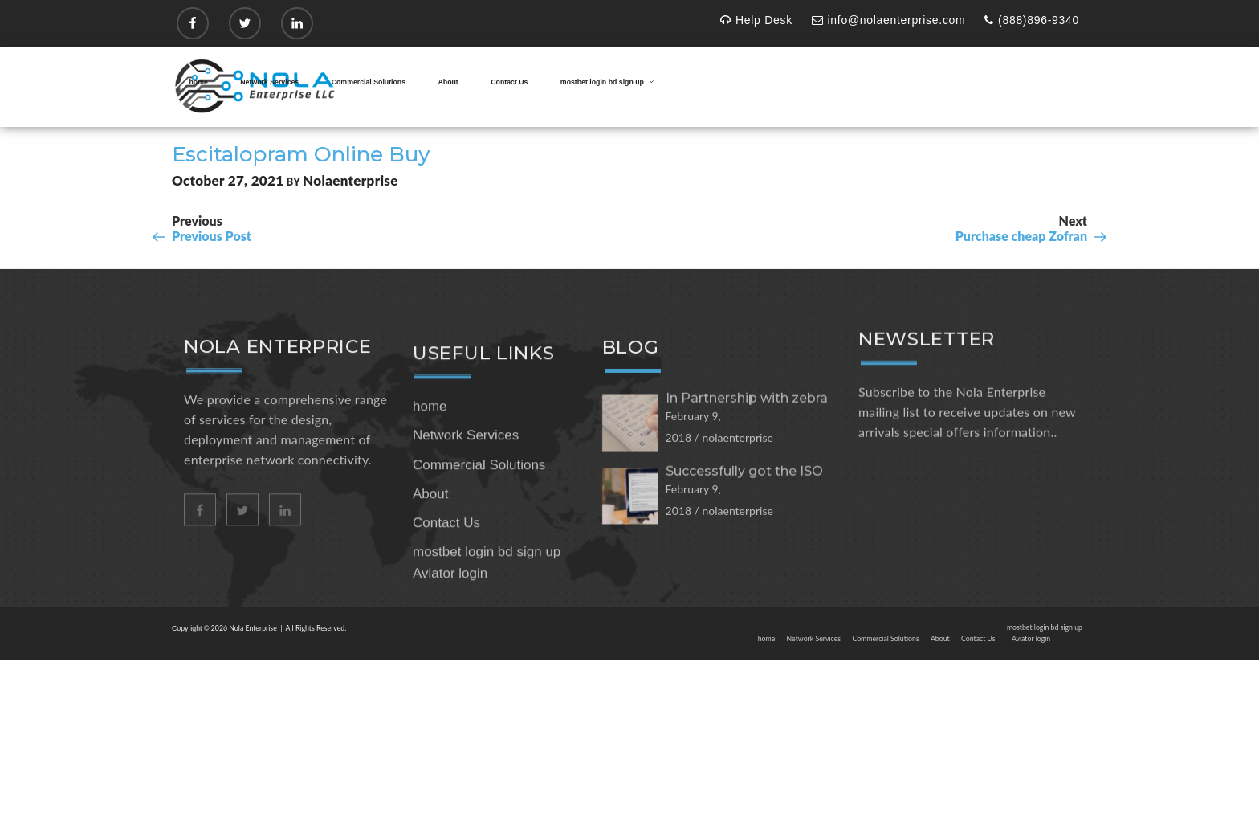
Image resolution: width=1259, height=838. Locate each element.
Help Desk (756, 20)
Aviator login (450, 634)
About (448, 82)
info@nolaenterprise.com (889, 20)
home (198, 82)
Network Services (269, 82)
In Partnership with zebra (747, 449)
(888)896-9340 (1031, 20)
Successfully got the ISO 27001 (744, 529)
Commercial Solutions (368, 82)
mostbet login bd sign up (607, 82)
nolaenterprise (350, 180)
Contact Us (509, 82)
